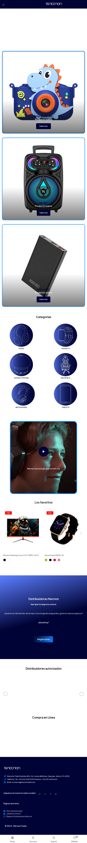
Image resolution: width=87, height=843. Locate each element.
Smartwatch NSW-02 (54, 555)
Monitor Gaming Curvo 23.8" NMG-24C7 (21, 555)
